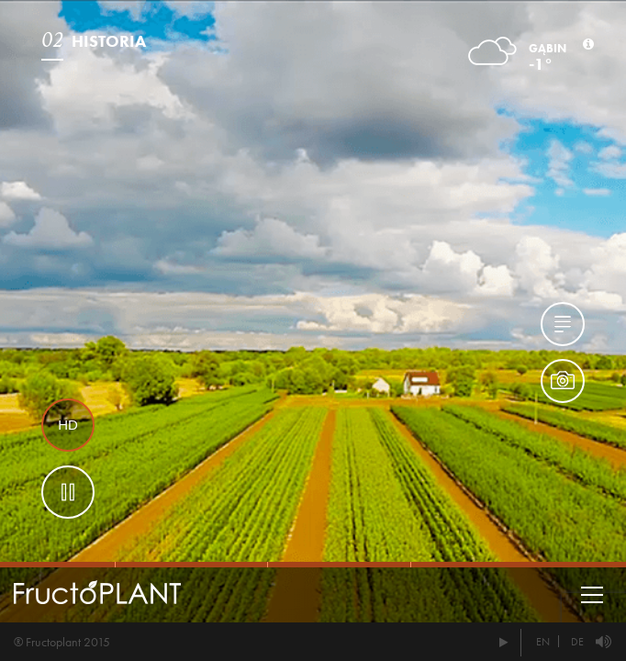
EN (543, 641)
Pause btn (68, 492)
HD (68, 424)
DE (577, 641)
